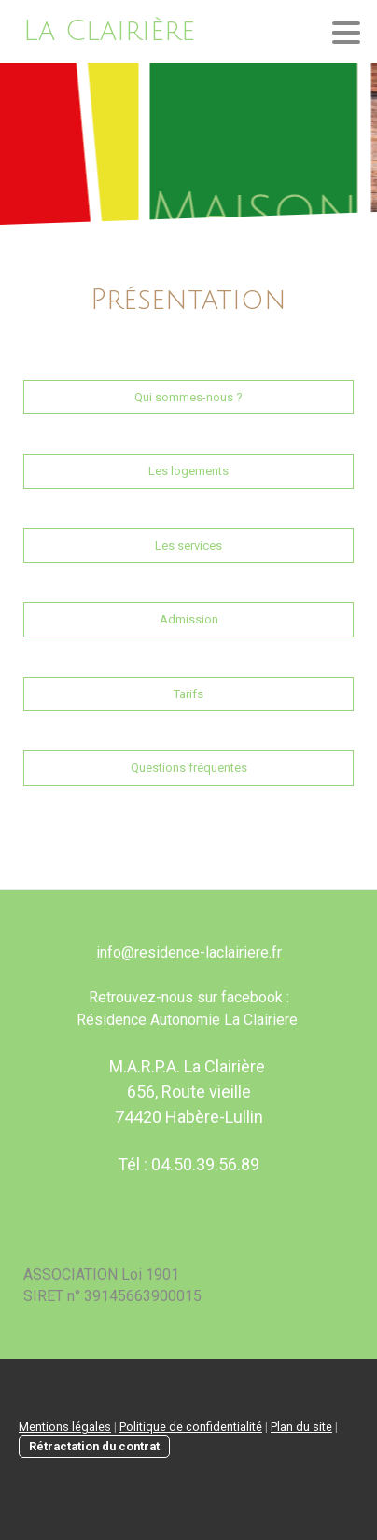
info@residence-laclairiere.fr (189, 952)
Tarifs (188, 694)
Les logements (188, 471)
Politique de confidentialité (190, 1427)
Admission (189, 619)
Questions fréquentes (189, 768)
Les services (188, 546)
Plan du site (301, 1427)
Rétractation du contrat (94, 1446)
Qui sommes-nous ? (188, 397)
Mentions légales (65, 1427)
